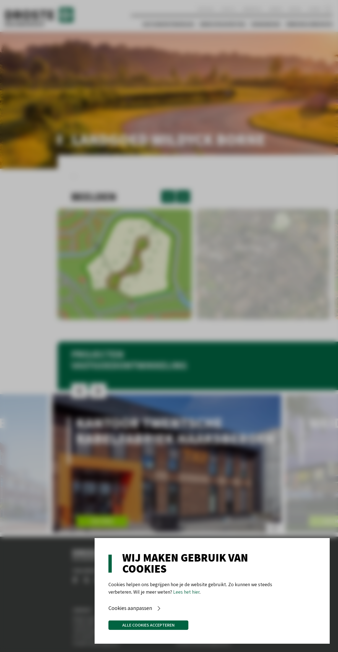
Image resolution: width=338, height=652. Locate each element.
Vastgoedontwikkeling (168, 24)
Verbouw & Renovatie (309, 24)
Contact (228, 9)
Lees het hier (186, 592)
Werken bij (253, 9)
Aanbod (275, 9)
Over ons (205, 9)
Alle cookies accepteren (148, 625)
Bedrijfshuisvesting (223, 24)
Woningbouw (265, 24)
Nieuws (295, 9)
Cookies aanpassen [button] (130, 608)
